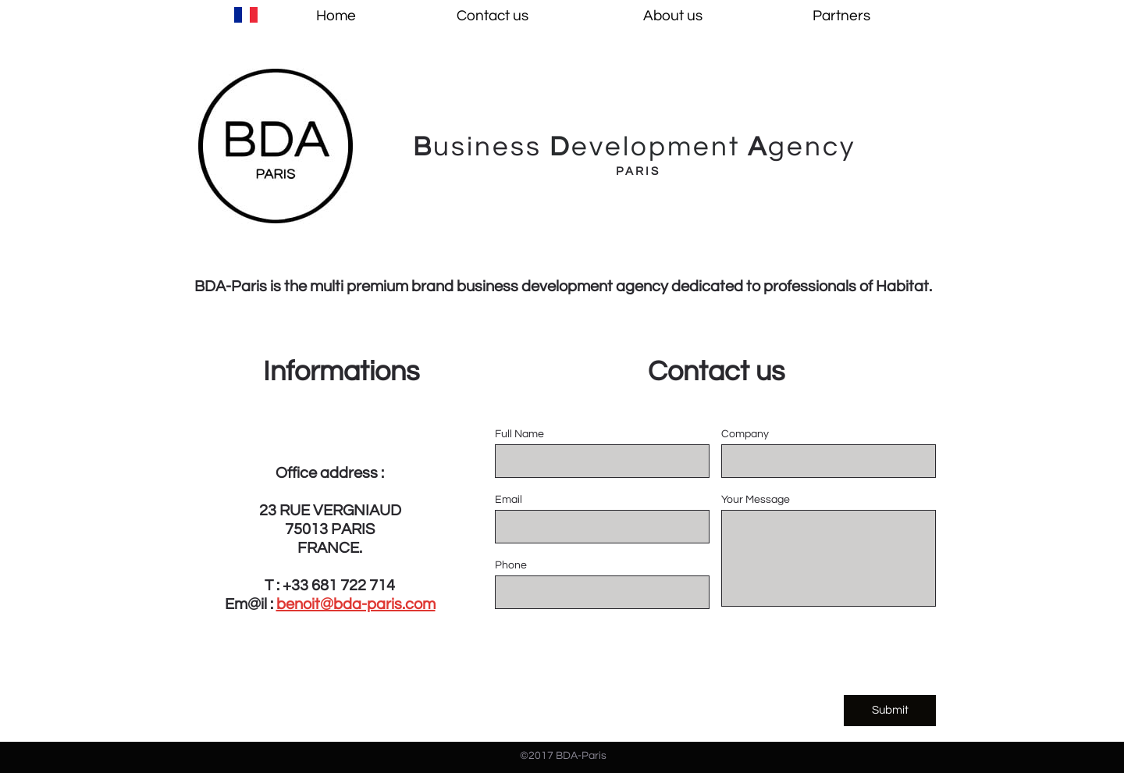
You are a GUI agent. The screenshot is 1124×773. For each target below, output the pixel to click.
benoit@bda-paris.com (356, 604)
